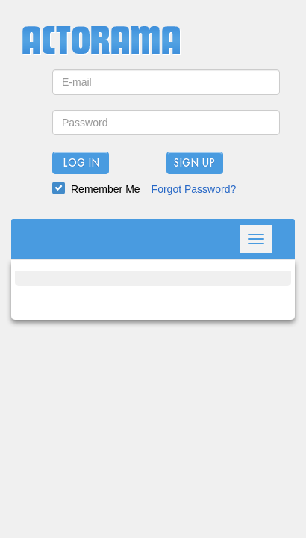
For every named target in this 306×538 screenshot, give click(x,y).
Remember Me (105, 189)
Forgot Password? (194, 189)
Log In (81, 163)
